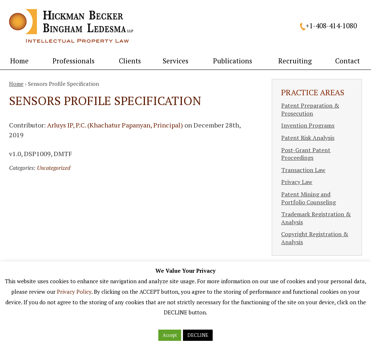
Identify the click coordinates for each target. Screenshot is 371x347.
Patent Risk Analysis (307, 138)
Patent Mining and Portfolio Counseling (308, 198)
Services (175, 60)
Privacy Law (296, 182)
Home (19, 60)
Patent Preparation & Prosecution (310, 109)
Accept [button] (170, 335)
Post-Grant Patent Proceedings (305, 154)
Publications (232, 60)
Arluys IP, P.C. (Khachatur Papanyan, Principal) (115, 125)
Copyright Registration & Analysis (314, 238)
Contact (347, 60)
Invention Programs (307, 125)
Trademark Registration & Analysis (316, 218)
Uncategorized (53, 167)
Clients (130, 60)
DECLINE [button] (197, 335)
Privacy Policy (74, 291)
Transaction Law (303, 170)
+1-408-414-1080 (331, 25)
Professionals (74, 60)
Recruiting (295, 60)
